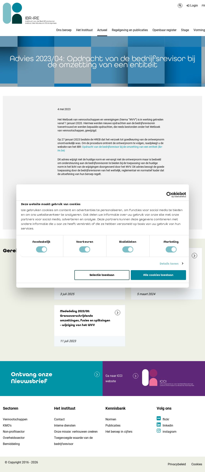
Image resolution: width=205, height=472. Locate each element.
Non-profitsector (14, 431)
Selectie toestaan (102, 275)
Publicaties (112, 425)
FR (203, 5)
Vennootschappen (15, 419)
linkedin (168, 425)
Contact (59, 419)
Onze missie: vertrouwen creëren (76, 431)
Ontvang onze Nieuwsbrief (31, 378)
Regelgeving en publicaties (130, 30)
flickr (166, 419)
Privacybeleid (177, 464)
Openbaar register (164, 30)
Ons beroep (64, 30)
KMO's (7, 425)
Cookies (196, 464)
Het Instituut (84, 30)
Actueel (102, 30)
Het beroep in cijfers (118, 431)
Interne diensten (65, 425)
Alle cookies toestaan (158, 275)
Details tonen (169, 263)
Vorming (199, 30)
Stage (185, 30)
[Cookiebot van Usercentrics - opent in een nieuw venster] (169, 195)
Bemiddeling (11, 444)
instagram (169, 431)
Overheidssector (14, 438)
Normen (110, 419)
